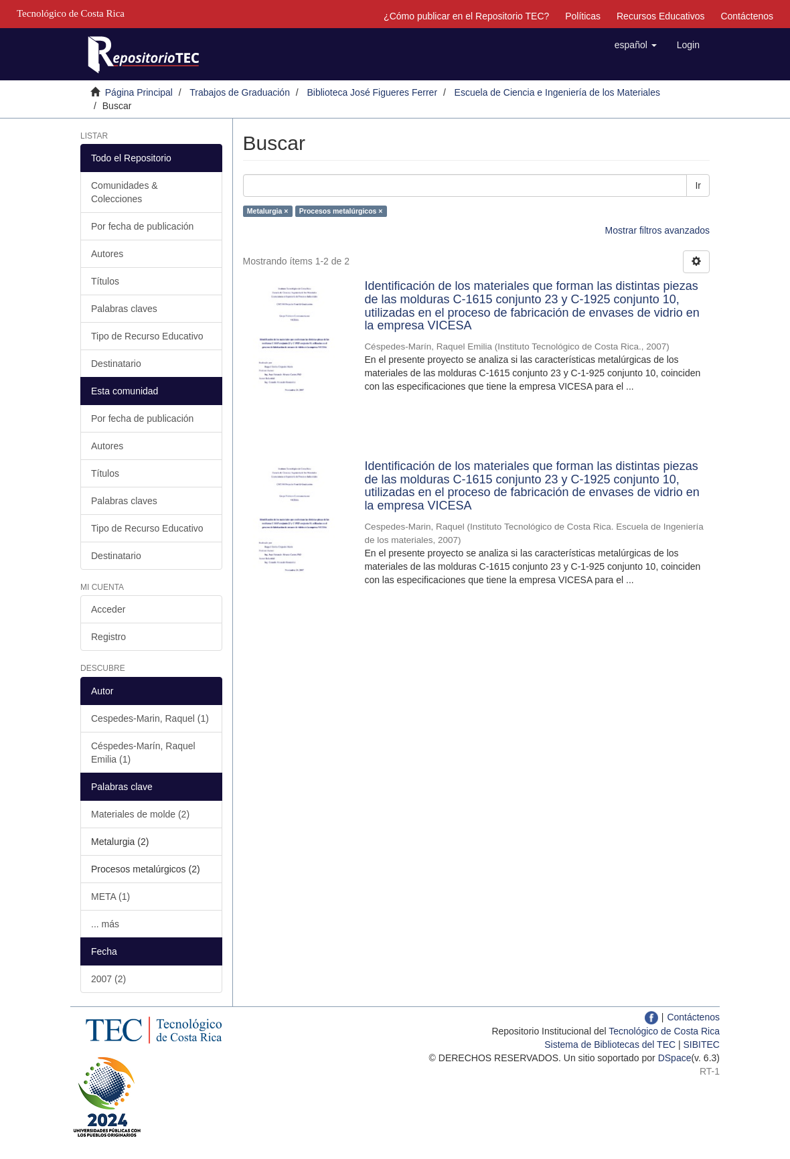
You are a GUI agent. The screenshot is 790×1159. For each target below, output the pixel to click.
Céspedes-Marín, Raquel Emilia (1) (143, 753)
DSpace (675, 1058)
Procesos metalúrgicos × (341, 211)
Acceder (108, 609)
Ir (698, 185)
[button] (636, 45)
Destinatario (116, 363)
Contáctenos (746, 16)
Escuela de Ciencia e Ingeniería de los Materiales (557, 92)
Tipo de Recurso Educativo (147, 336)
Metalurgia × (268, 211)
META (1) (110, 896)
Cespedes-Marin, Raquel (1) (150, 718)
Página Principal (139, 92)
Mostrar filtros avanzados (657, 230)
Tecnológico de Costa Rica (664, 1031)
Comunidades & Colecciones (124, 192)
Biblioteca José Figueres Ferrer (372, 92)
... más (105, 924)
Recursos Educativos (661, 16)
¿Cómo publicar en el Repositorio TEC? (466, 16)
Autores (107, 253)
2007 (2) (108, 979)
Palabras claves (124, 308)
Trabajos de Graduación (239, 92)
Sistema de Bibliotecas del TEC (610, 1044)
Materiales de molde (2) (140, 814)
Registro (108, 636)
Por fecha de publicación (142, 226)
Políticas (583, 16)
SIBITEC (702, 1044)
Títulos (105, 281)
